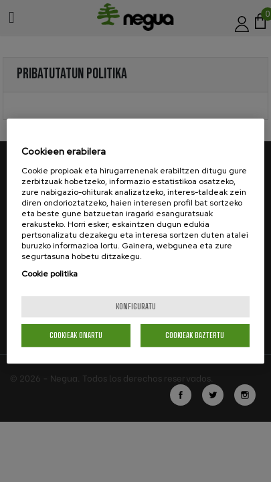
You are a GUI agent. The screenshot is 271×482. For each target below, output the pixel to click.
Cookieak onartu (76, 335)
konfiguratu (136, 306)
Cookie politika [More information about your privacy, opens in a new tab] (49, 273)
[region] (135, 241)
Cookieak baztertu (194, 335)
